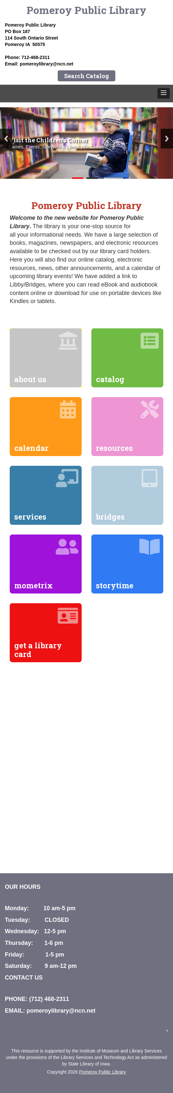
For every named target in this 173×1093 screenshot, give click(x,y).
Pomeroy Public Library (86, 10)
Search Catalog (86, 76)
